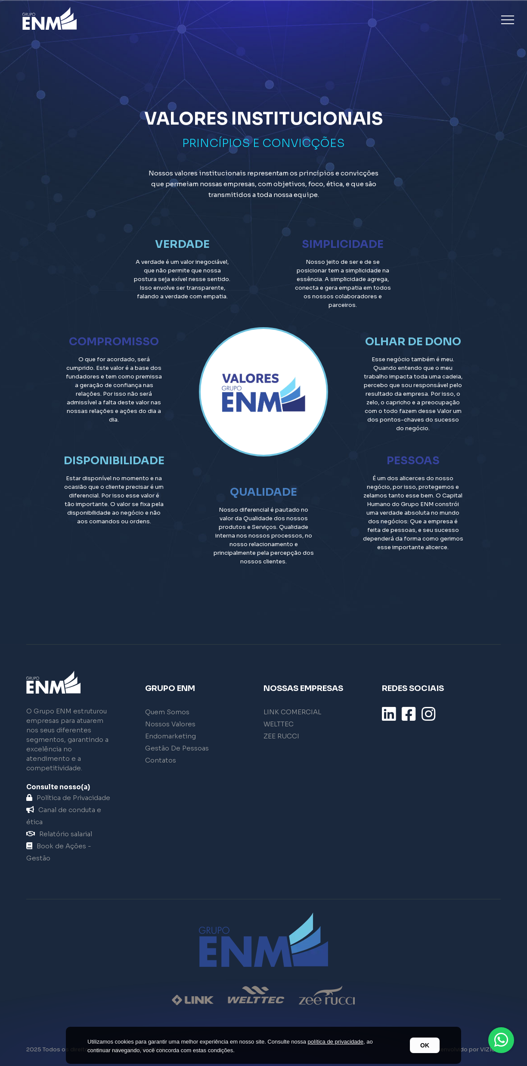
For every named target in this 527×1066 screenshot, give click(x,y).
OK (424, 1045)
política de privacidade (335, 1041)
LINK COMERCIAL (292, 712)
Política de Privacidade (68, 798)
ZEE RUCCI (281, 736)
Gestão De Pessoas (177, 748)
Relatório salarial (59, 834)
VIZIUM (490, 1049)
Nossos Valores (170, 724)
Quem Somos (167, 712)
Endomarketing (170, 736)
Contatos (160, 760)
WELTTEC (279, 724)
